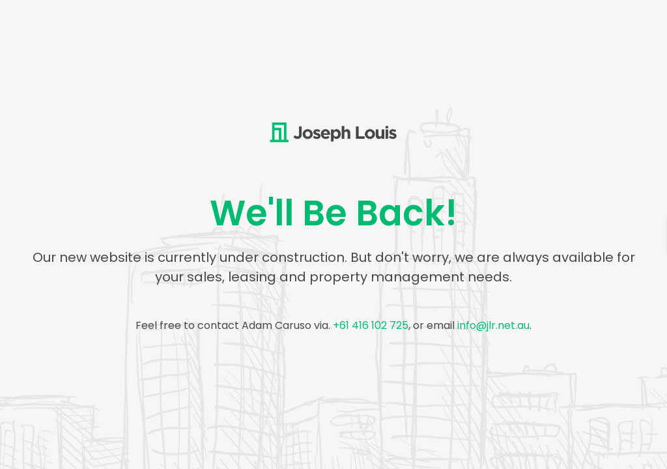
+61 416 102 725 (370, 325)
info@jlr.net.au (493, 325)
